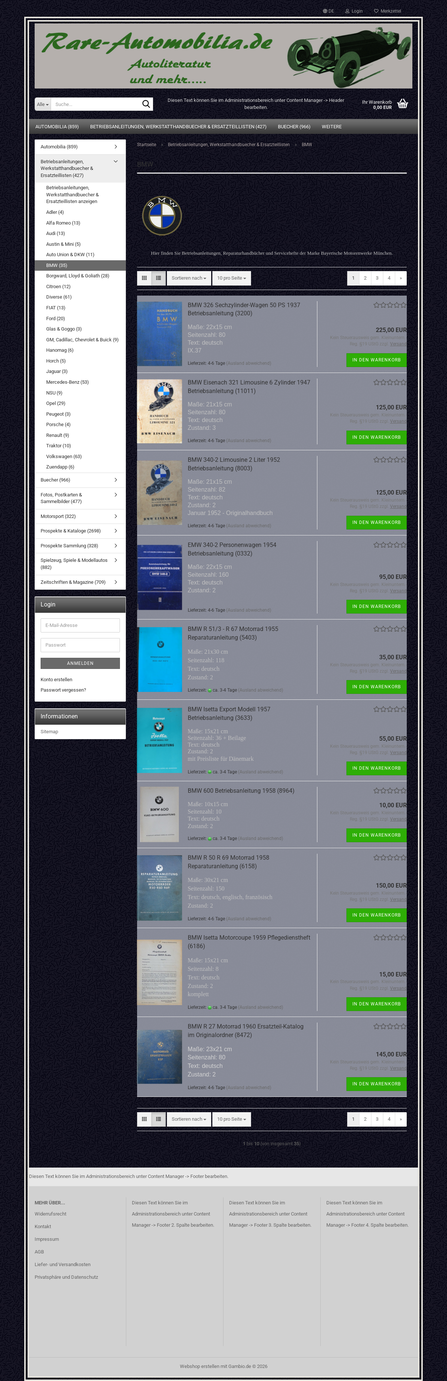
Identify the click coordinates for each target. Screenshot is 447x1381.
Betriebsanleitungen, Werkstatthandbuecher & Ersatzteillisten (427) (178, 126)
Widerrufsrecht (50, 1214)
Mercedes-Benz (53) (67, 382)
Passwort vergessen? (63, 690)
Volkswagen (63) (64, 456)
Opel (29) (56, 403)
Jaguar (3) (57, 371)
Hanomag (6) (60, 350)
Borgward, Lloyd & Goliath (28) (78, 276)
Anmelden (80, 663)
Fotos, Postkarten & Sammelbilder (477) (61, 498)
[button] (328, 11)
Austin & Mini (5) (63, 244)
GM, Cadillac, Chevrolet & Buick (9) (82, 339)
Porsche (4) (58, 424)
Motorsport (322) (58, 516)
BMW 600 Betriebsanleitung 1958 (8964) (241, 790)
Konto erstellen (56, 679)
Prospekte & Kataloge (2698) (71, 531)
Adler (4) (55, 212)
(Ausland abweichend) (248, 363)
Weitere (332, 126)
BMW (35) (56, 265)
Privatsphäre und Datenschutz (66, 1277)
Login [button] (354, 11)
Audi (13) (55, 233)
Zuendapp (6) (60, 467)
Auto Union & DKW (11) (70, 254)
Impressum (47, 1239)
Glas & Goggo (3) (64, 329)
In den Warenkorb (376, 360)
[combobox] (189, 278)
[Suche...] (43, 104)
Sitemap (49, 731)
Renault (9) (57, 435)
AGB (39, 1252)
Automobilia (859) (57, 126)
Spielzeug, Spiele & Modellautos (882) (74, 563)
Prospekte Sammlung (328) (69, 545)
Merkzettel (387, 11)
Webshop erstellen (199, 1366)
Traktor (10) (58, 445)
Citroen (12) (58, 286)
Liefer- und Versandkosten (63, 1264)
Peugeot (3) (58, 414)
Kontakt (43, 1226)
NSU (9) (54, 393)
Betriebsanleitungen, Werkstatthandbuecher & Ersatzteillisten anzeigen (72, 194)
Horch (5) (56, 361)
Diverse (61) (59, 297)
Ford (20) (55, 318)
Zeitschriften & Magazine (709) (73, 582)
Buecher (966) (294, 126)
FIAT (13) (56, 307)
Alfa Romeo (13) (63, 223)
